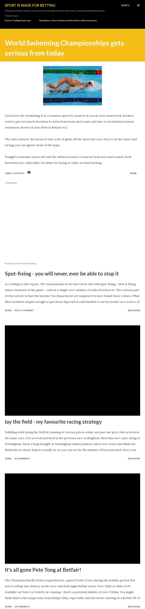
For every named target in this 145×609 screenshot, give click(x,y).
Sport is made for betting (30, 5)
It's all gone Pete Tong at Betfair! (43, 569)
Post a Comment (24, 310)
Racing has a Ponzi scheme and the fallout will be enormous (68, 20)
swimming (18, 173)
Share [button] (133, 173)
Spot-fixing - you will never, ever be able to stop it (62, 273)
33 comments (22, 458)
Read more (134, 310)
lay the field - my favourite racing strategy (53, 421)
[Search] (125, 5)
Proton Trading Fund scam (18, 20)
